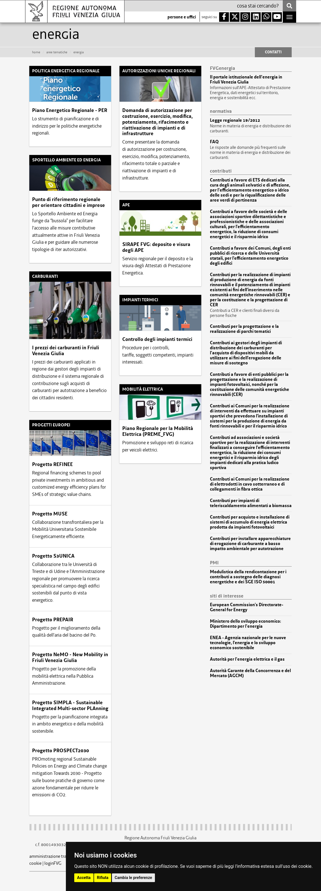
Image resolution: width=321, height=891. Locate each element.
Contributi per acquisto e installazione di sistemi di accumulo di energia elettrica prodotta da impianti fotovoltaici (249, 522)
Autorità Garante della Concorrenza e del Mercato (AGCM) (250, 673)
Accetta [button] (84, 877)
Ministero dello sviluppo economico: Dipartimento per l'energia (245, 624)
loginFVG (52, 863)
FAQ (214, 141)
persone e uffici (181, 17)
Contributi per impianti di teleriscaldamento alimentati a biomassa (251, 503)
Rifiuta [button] (102, 877)
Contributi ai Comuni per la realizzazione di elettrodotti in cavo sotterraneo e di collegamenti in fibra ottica (249, 484)
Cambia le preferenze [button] (133, 877)
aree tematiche (56, 52)
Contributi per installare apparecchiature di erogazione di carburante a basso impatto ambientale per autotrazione (250, 543)
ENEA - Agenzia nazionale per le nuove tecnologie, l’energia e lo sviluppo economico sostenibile (248, 642)
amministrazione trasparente (56, 856)
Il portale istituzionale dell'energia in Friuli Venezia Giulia (246, 80)
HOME (36, 52)
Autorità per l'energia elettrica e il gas (247, 659)
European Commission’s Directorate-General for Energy (246, 607)
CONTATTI (273, 52)
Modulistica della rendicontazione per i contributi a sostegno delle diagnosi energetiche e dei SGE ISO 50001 (248, 576)
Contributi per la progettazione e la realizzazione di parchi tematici (244, 329)
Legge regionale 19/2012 (235, 120)
